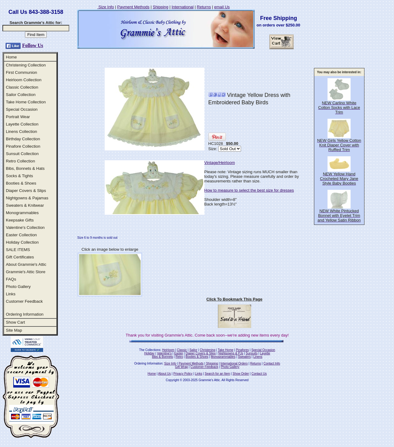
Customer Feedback (24, 301)
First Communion (21, 72)
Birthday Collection (23, 139)
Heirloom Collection (24, 80)
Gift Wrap (181, 367)
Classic (182, 350)
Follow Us (32, 45)
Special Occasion (22, 109)
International (182, 7)
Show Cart (15, 322)
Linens (257, 356)
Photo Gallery (18, 286)
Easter (178, 353)
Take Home (225, 350)
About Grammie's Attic (26, 264)
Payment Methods (133, 7)
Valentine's (164, 353)
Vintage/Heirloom (219, 162)
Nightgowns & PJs (230, 353)
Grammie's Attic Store (25, 271)
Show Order (240, 373)
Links (10, 294)
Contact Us (259, 373)
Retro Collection (20, 161)
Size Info (105, 7)
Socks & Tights (19, 176)
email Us (222, 7)
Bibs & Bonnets (162, 356)
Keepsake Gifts (20, 220)
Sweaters (244, 356)
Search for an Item (217, 373)
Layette (265, 353)
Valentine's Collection (25, 227)
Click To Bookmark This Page (235, 299)
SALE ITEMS (18, 249)
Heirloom (168, 350)
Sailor (193, 350)
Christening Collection (26, 65)
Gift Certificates (20, 257)
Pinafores (242, 350)
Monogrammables (22, 212)
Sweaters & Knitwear (25, 205)
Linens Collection (21, 131)
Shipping (160, 7)
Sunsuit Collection (22, 153)
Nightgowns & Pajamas (27, 198)
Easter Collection (21, 235)
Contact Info (271, 363)
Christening (207, 350)
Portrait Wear (18, 116)
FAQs (11, 279)
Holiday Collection (22, 242)
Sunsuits (251, 353)
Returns (204, 7)
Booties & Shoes (21, 183)
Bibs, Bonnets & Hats (25, 168)
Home (11, 57)
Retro (179, 356)
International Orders (233, 363)
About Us (164, 373)
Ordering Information (24, 314)
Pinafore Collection (23, 146)
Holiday (149, 353)
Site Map (14, 330)
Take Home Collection (26, 102)
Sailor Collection (20, 94)
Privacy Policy (182, 373)
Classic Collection (22, 87)
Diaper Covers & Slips (26, 190)
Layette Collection (22, 124)
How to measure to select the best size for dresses (249, 190)
